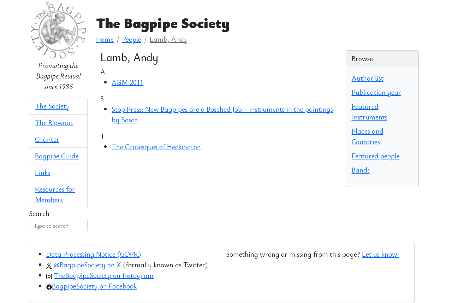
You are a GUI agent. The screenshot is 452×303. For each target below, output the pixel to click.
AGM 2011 (127, 82)
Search (39, 213)
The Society (52, 106)
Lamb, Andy (169, 39)
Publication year (376, 92)
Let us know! (380, 254)
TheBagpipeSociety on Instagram (104, 275)
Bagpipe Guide (57, 156)
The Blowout (54, 122)
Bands (361, 170)
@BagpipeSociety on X (87, 264)
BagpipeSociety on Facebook (94, 286)
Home (105, 39)
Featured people (376, 156)
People (131, 39)
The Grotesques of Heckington (156, 146)
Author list (367, 78)
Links (42, 172)
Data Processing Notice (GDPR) (93, 254)
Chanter (47, 139)
